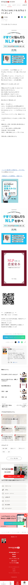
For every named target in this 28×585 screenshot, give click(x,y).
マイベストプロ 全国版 (14, 562)
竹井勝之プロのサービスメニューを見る (14, 337)
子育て (6, 20)
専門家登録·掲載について (14, 552)
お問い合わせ (14, 560)
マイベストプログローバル (14, 572)
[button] (15, 362)
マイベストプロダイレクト (14, 567)
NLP (9, 451)
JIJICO (14, 570)
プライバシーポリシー (13, 558)
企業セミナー (13, 448)
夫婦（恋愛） (5, 448)
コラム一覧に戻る (14, 458)
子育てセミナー (22, 448)
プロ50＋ (14, 568)
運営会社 (14, 554)
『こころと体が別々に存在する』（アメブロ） (13, 170)
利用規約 (14, 556)
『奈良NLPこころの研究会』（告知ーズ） (12, 176)
